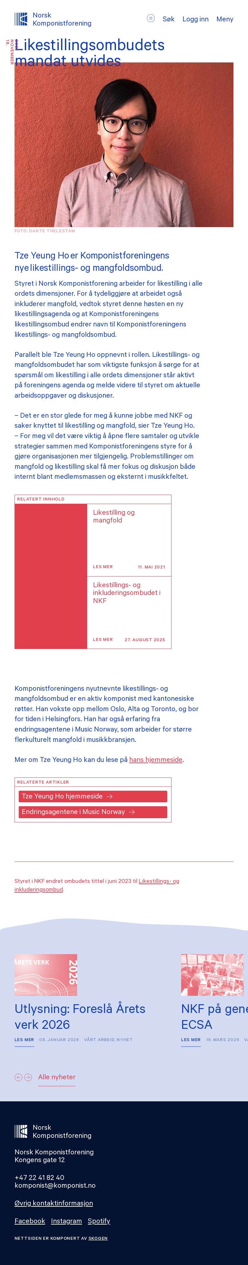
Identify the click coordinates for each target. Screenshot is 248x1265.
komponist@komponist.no (55, 1186)
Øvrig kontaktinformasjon (54, 1204)
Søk (169, 20)
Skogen (98, 1239)
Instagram (66, 1222)
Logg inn (195, 20)
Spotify (99, 1222)
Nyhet (125, 1040)
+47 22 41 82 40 (39, 1179)
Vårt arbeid (99, 1040)
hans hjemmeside (155, 761)
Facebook (30, 1222)
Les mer (103, 567)
